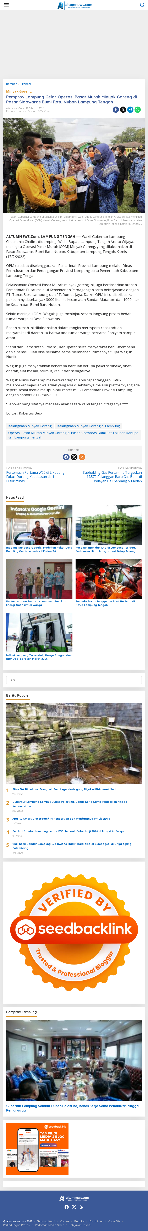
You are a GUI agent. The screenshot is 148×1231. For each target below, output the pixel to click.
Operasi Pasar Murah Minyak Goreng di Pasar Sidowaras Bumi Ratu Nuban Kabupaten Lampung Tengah (73, 435)
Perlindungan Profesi (16, 1225)
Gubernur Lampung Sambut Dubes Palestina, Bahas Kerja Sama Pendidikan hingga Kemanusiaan (69, 804)
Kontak (64, 1221)
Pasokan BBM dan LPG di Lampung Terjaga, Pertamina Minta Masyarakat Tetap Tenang (106, 549)
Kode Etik (114, 1221)
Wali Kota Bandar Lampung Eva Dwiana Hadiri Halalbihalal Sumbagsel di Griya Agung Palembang (71, 846)
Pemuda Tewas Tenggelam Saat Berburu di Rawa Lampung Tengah (105, 603)
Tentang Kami (46, 1221)
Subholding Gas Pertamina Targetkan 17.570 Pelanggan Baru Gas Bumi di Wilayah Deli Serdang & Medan (109, 474)
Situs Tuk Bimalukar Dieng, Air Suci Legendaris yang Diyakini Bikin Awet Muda (64, 789)
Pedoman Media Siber (49, 1225)
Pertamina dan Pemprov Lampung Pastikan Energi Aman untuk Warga (36, 603)
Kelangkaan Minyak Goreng (30, 426)
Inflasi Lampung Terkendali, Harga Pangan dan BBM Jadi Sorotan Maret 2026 (39, 656)
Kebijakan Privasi (80, 1225)
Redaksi (79, 1221)
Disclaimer (96, 1221)
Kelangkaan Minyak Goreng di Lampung (88, 426)
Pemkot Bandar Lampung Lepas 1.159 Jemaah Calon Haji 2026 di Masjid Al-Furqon (68, 831)
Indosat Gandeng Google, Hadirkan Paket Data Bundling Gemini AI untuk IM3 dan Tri (39, 549)
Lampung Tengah (26, 111)
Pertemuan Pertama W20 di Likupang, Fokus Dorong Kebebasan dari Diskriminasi (38, 474)
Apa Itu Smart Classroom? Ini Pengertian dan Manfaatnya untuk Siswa (61, 818)
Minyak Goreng (19, 91)
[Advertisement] (74, 44)
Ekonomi (11, 111)
